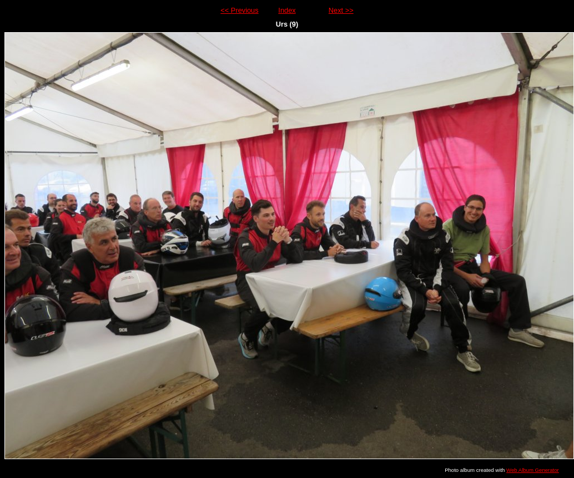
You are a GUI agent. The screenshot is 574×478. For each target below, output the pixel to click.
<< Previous (239, 10)
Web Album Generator (532, 470)
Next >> (341, 10)
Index (286, 10)
